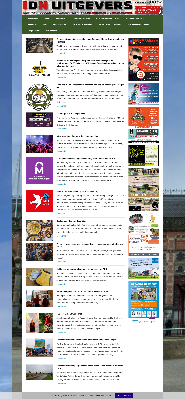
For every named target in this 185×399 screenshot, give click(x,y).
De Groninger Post (60, 24)
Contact (47, 18)
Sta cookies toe (124, 396)
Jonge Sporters (34, 31)
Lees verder (62, 53)
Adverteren (60, 18)
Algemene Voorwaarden (135, 18)
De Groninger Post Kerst (82, 24)
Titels (44, 24)
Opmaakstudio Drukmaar (80, 18)
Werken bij (32, 24)
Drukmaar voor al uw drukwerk (108, 18)
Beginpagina (33, 18)
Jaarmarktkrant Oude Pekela (109, 24)
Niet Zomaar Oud (53, 31)
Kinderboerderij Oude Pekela (137, 24)
